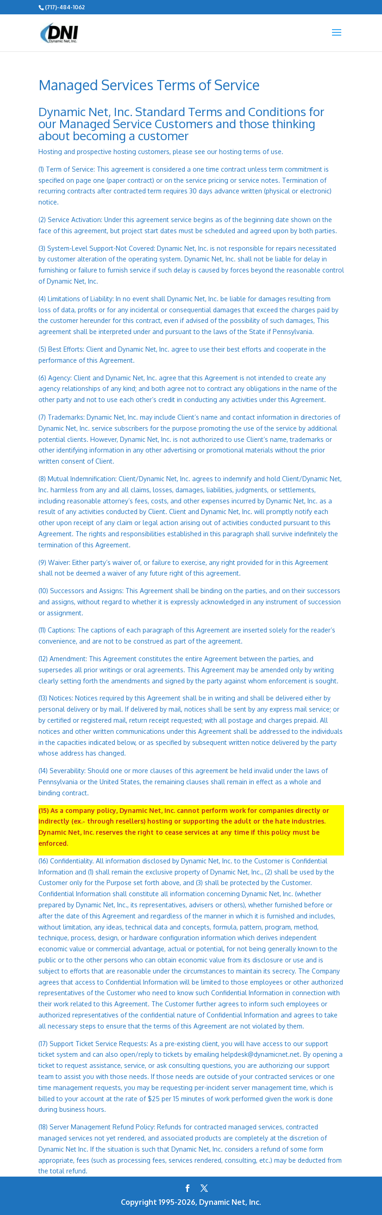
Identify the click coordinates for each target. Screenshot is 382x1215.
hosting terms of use (250, 151)
